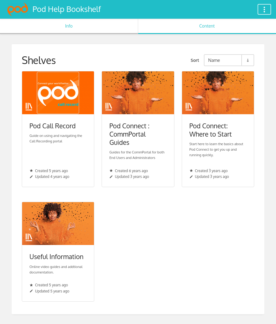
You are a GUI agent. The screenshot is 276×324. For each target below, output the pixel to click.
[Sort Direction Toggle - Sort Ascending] (247, 60)
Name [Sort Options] (214, 60)
